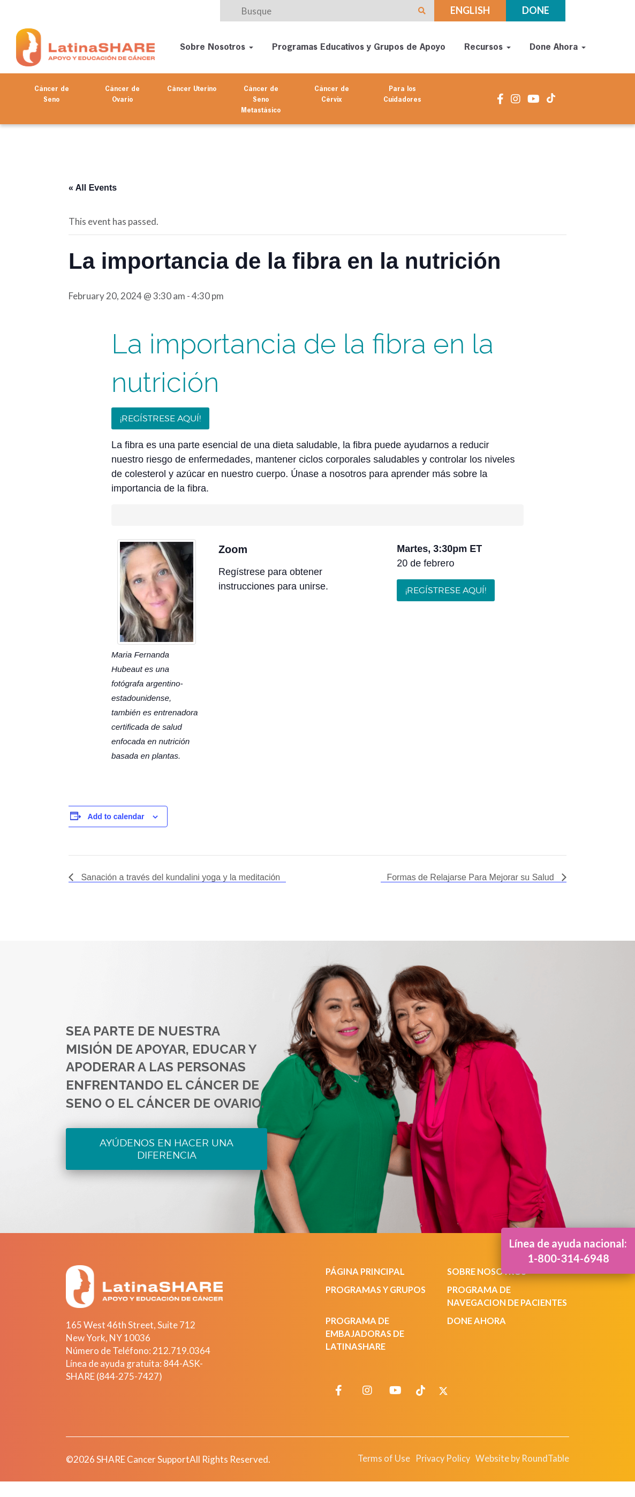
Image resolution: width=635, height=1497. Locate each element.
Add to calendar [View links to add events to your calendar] (116, 812)
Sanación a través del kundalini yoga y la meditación (179, 874)
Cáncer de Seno (51, 91)
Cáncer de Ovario (122, 91)
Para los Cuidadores (402, 91)
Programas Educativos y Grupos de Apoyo (359, 46)
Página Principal (368, 1269)
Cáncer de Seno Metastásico (261, 97)
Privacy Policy (435, 1469)
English (470, 10)
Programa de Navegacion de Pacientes (484, 1300)
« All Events (93, 183)
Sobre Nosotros (217, 46)
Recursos (488, 46)
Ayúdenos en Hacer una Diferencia (166, 1146)
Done (535, 10)
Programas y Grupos (378, 1287)
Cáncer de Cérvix (331, 91)
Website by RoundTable (519, 1469)
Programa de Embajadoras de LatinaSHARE (366, 1344)
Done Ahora (558, 46)
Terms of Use (373, 1469)
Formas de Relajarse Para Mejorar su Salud (471, 874)
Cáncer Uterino (191, 86)
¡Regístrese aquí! (160, 415)
